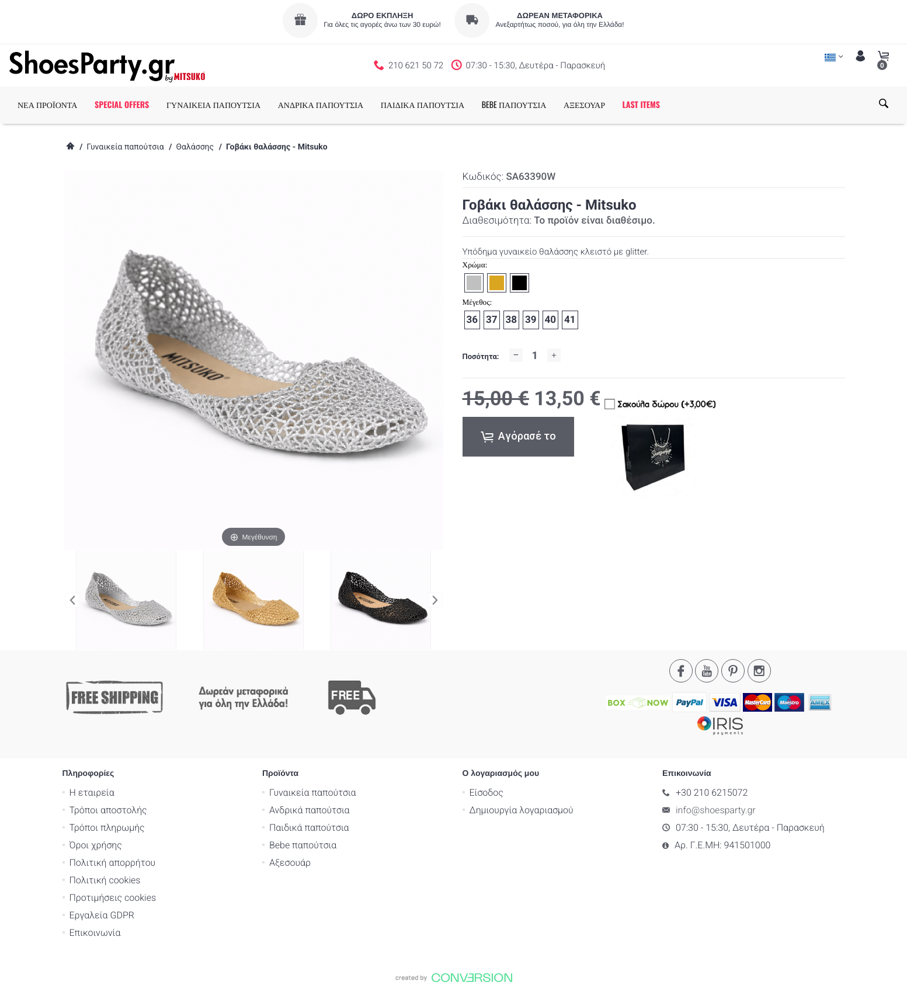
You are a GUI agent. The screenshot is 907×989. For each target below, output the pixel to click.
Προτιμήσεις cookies (113, 897)
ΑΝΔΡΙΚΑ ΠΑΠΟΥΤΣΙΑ (320, 105)
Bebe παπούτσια (302, 844)
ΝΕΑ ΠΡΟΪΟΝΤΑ (47, 105)
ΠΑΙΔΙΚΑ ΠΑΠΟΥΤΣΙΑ (422, 105)
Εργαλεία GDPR (101, 914)
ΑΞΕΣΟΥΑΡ (584, 105)
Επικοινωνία (95, 932)
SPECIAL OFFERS (122, 105)
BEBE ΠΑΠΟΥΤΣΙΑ (514, 105)
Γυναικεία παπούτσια (125, 147)
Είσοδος (486, 792)
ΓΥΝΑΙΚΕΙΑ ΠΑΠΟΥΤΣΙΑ (213, 105)
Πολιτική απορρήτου (112, 862)
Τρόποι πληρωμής (107, 827)
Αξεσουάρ (290, 862)
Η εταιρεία (91, 792)
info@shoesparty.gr (716, 809)
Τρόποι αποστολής (108, 809)
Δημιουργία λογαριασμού (522, 809)
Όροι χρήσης (95, 844)
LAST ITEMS (641, 105)
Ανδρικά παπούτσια (309, 809)
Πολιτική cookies (105, 879)
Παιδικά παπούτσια (309, 827)
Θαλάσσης (195, 147)
